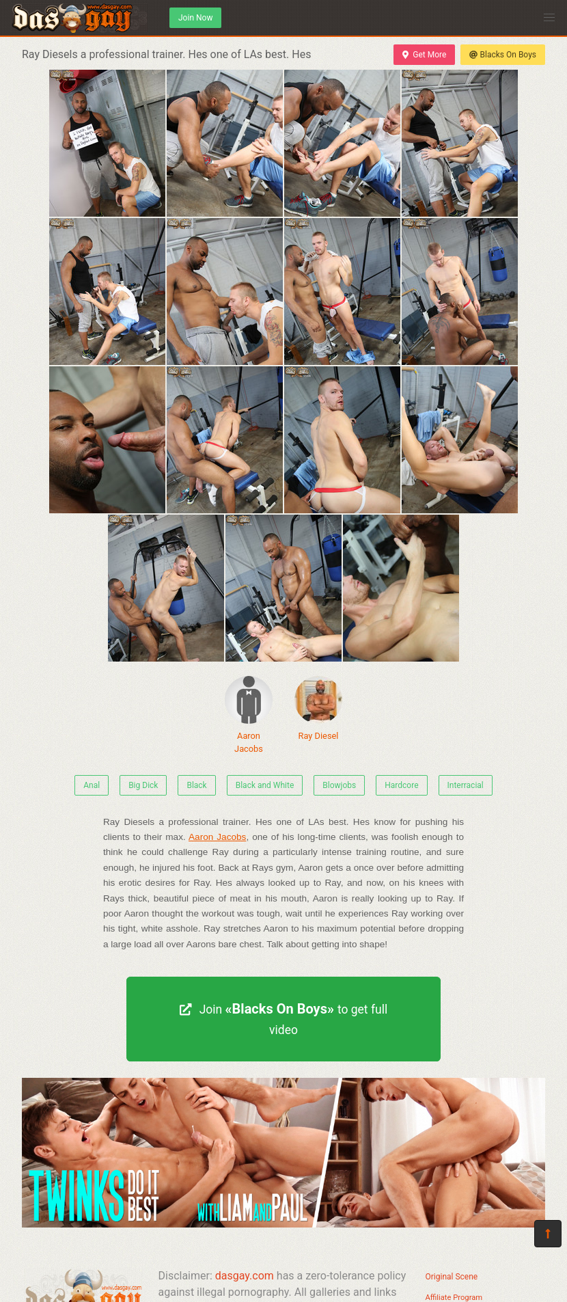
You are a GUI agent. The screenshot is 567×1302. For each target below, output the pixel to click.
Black (196, 785)
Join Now (195, 18)
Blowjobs (339, 785)
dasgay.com (244, 1275)
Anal (91, 785)
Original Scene (452, 1276)
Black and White (265, 785)
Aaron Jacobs (249, 715)
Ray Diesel (318, 708)
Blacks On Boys (502, 54)
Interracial (465, 785)
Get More (424, 54)
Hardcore (401, 785)
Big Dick (143, 785)
